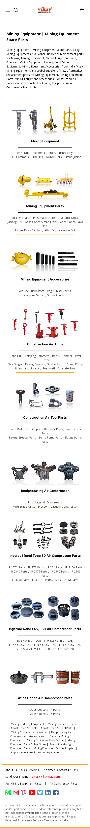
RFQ (76, 770)
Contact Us (64, 770)
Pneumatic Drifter (43, 153)
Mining (15, 724)
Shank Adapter (56, 295)
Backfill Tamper (62, 356)
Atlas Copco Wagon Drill (59, 230)
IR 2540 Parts (59, 571)
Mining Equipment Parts (62, 724)
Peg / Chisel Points (59, 291)
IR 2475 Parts (39, 571)
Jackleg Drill (15, 222)
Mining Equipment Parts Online (45, 740)
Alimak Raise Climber (28, 230)
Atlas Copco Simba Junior (41, 222)
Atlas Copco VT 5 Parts (45, 714)
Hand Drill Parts (19, 429)
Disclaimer (48, 770)
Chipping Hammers (37, 356)
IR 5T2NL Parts (42, 580)
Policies (34, 770)
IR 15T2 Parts (16, 567)
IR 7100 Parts (73, 567)
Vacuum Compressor (64, 506)
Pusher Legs (65, 153)
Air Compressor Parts (63, 783)
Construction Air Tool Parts (57, 728)
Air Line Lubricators (31, 291)
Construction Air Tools (24, 728)
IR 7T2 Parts (36, 567)
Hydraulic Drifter (69, 218)
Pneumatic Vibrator (27, 368)
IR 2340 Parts (19, 571)
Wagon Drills (53, 157)
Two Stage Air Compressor (45, 502)
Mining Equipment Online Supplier (54, 748)
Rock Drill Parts (20, 218)
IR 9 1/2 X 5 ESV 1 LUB (58, 640)
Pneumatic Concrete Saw (59, 368)
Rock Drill (23, 153)
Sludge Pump (55, 364)
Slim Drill (37, 157)
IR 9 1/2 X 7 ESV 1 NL (61, 649)
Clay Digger (15, 364)
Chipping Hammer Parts (47, 429)
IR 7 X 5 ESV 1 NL (20, 645)
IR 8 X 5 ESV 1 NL (45, 645)
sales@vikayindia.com (46, 776)
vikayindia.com (37, 736)
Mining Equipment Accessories (29, 732)
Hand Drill (16, 356)
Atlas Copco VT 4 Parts (45, 709)
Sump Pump (75, 364)
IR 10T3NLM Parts (66, 580)
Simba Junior (73, 157)
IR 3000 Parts (20, 580)
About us (11, 770)
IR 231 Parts (54, 567)
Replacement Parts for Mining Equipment (35, 752)
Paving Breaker (35, 364)
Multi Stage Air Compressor (30, 506)
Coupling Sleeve (34, 295)
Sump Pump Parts (50, 437)
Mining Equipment (33, 724)
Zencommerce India (56, 820)
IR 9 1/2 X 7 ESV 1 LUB (30, 649)
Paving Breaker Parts (22, 437)
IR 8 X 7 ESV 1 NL (70, 645)
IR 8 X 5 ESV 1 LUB (29, 640)
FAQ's (23, 770)
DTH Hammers (19, 157)
